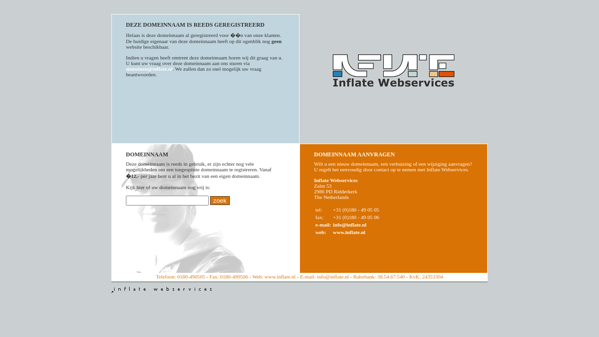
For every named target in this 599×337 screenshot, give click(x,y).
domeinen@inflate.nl (149, 69)
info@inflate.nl (350, 224)
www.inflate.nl (349, 232)
